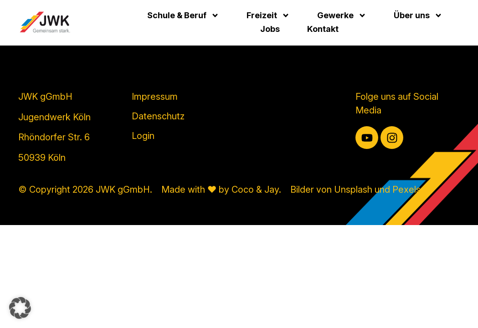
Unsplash (353, 189)
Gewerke (341, 15)
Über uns (418, 15)
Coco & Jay (255, 189)
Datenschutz (158, 116)
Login (143, 135)
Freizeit (268, 15)
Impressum (155, 96)
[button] (20, 308)
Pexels (406, 189)
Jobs (270, 29)
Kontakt (323, 29)
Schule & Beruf (183, 15)
